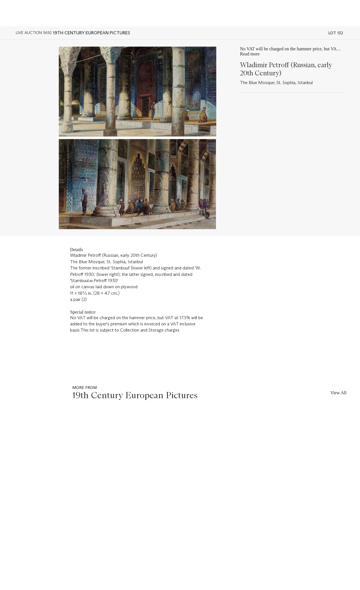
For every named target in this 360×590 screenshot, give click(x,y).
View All (338, 392)
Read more (250, 53)
